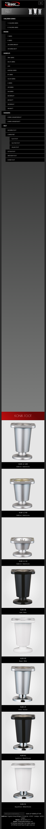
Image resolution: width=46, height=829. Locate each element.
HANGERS (7, 113)
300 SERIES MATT (12, 49)
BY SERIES (10, 74)
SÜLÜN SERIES (11, 79)
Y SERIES (10, 36)
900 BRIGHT (11, 104)
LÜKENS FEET (11, 134)
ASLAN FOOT (15, 147)
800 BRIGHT (11, 96)
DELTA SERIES (11, 62)
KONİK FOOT (11, 160)
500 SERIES (10, 91)
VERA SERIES (11, 57)
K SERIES (10, 40)
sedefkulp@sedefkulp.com (25, 821)
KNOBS (6, 32)
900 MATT (10, 108)
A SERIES (10, 83)
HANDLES (7, 53)
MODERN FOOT (12, 130)
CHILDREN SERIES (9, 19)
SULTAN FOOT (16, 143)
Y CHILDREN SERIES (13, 23)
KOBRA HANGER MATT (14, 121)
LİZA (9, 66)
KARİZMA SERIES (12, 70)
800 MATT (10, 100)
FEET (5, 126)
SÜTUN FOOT (11, 151)
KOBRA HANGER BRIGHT (14, 117)
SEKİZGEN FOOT (12, 156)
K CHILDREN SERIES (13, 27)
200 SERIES (10, 87)
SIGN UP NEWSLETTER (33, 814)
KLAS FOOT (15, 139)
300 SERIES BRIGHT (13, 44)
